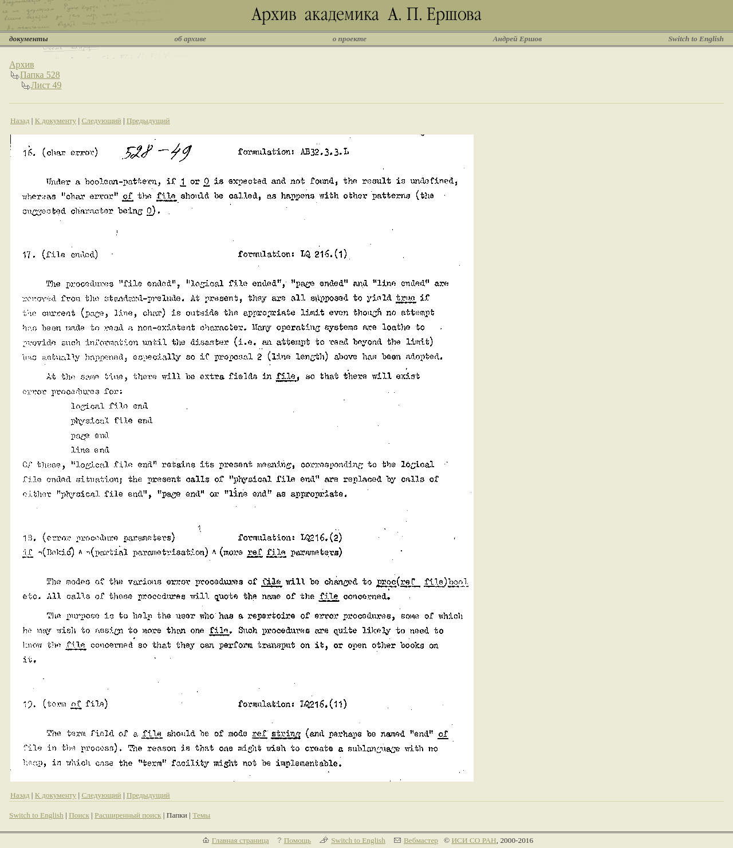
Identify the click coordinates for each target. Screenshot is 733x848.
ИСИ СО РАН (473, 840)
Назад (20, 120)
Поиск (79, 815)
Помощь (297, 840)
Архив (21, 64)
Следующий (101, 120)
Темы (201, 815)
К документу (55, 120)
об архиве (190, 38)
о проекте (349, 38)
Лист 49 (46, 85)
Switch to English (696, 38)
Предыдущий (148, 120)
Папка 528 (40, 75)
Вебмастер (421, 840)
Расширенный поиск (127, 815)
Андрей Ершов (517, 38)
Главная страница (240, 840)
